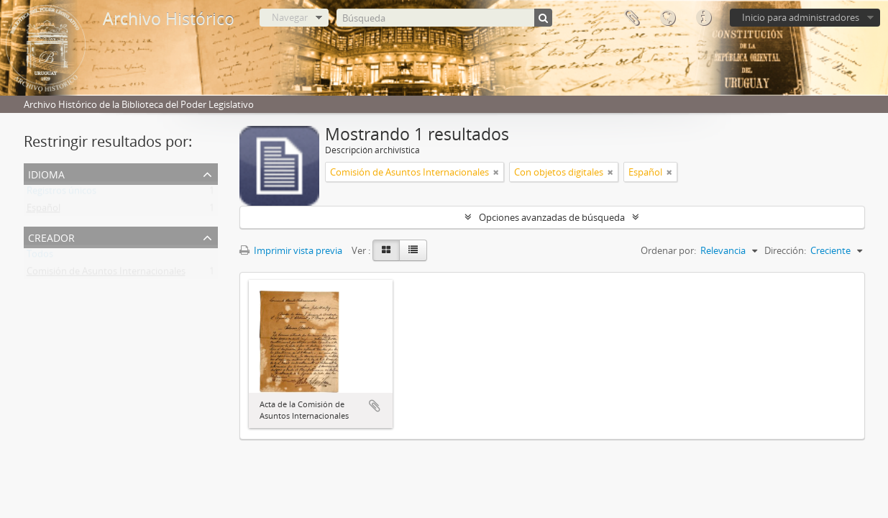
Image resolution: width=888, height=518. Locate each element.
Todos (40, 256)
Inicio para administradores (800, 17)
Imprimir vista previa (290, 250)
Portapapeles (631, 18)
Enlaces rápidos (703, 18)
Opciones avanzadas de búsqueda (552, 217)
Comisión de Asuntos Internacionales (106, 274)
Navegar (290, 17)
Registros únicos (61, 193)
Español (43, 210)
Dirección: (785, 250)
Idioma (667, 18)
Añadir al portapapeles (374, 406)
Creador (51, 236)
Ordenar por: (668, 250)
